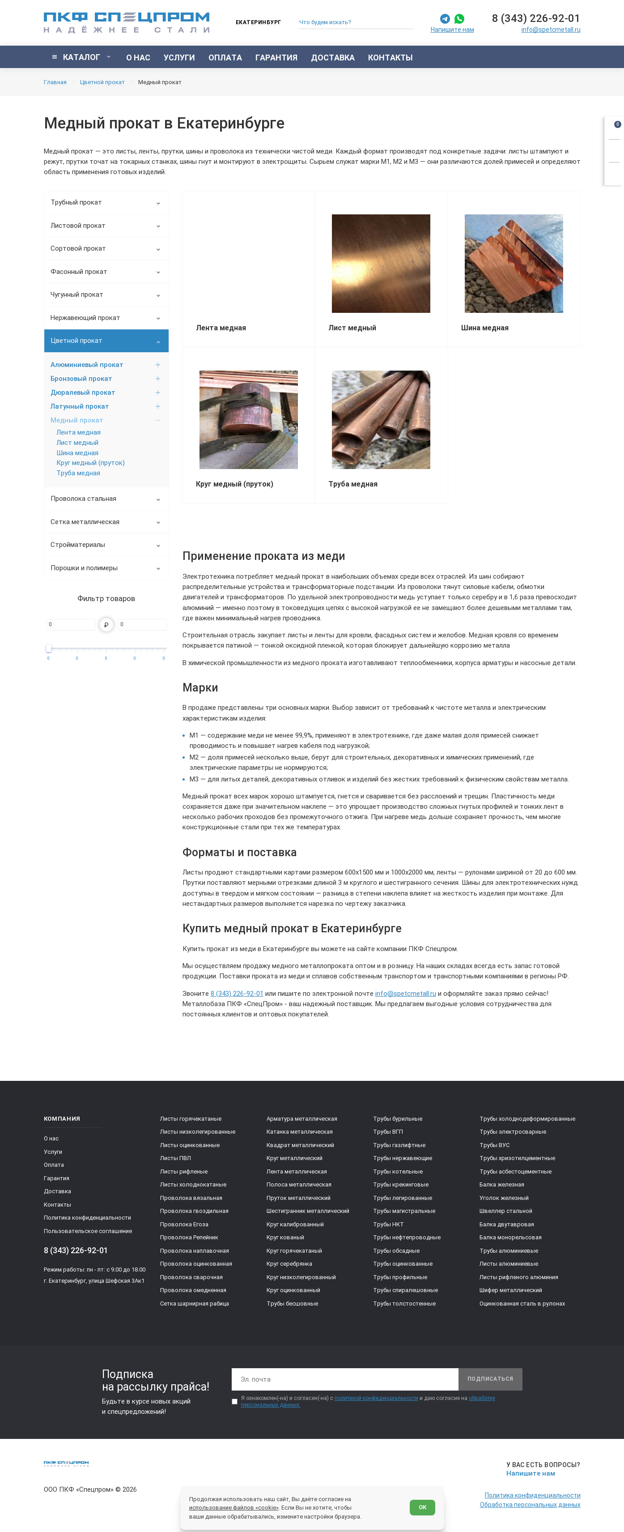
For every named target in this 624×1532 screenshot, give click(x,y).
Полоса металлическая (299, 1184)
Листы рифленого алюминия (519, 1277)
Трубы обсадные (396, 1250)
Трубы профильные (400, 1277)
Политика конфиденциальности (87, 1217)
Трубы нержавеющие (402, 1158)
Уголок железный (504, 1198)
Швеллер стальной (506, 1211)
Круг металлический (295, 1158)
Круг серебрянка (289, 1263)
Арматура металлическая (302, 1118)
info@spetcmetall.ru (551, 29)
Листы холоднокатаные (193, 1184)
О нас (51, 1138)
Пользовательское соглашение (88, 1231)
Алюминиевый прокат (106, 365)
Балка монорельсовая (511, 1237)
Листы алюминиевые (509, 1263)
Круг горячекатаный (294, 1250)
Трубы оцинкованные (403, 1263)
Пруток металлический (299, 1198)
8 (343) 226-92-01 (536, 18)
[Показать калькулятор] (614, 172)
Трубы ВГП (388, 1131)
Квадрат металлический (300, 1145)
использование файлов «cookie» (234, 1507)
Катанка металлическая (300, 1131)
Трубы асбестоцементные (516, 1171)
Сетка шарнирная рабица (194, 1303)
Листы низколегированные (197, 1131)
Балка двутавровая (507, 1224)
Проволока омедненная (193, 1290)
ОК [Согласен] (422, 1507)
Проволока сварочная (191, 1277)
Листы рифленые (184, 1171)
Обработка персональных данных (530, 1504)
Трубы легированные (402, 1198)
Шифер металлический (511, 1290)
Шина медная (77, 453)
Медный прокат (106, 420)
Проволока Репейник (189, 1237)
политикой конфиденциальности (376, 1398)
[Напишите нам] (542, 1469)
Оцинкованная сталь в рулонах (522, 1303)
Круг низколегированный (301, 1277)
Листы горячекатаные (190, 1118)
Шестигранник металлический (308, 1211)
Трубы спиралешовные (405, 1290)
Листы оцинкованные (190, 1145)
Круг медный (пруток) (90, 463)
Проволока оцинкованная (196, 1263)
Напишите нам (452, 29)
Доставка (57, 1191)
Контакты (57, 1204)
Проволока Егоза (184, 1224)
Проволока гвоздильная (194, 1211)
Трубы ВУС (494, 1145)
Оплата (54, 1164)
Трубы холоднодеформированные (527, 1118)
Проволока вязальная (191, 1198)
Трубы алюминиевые (509, 1250)
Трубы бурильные (397, 1118)
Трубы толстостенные (404, 1303)
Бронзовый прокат (106, 379)
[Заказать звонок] (614, 149)
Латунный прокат (106, 406)
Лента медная (78, 432)
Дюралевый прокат (106, 392)
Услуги (53, 1151)
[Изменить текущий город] (254, 23)
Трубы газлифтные (399, 1145)
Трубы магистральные (404, 1211)
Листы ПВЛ (175, 1158)
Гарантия (56, 1178)
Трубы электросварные (513, 1131)
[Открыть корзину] (614, 126)
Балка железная (502, 1184)
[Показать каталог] (81, 57)
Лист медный (77, 443)
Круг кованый (285, 1237)
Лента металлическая (297, 1171)
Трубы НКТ (388, 1224)
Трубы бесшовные (292, 1303)
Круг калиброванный (295, 1224)
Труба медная (78, 473)
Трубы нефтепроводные (407, 1237)
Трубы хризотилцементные (517, 1158)
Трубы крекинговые (401, 1184)
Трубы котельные (398, 1171)
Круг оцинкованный (293, 1290)
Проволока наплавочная (194, 1250)
